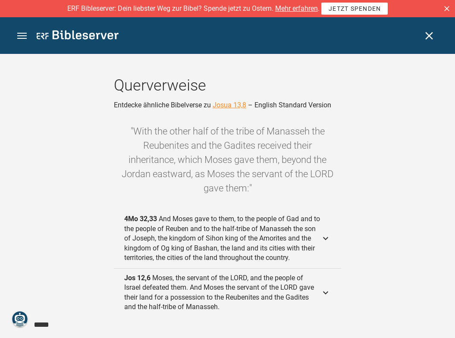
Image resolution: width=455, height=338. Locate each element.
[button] (446, 8)
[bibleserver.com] (78, 36)
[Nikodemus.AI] (20, 319)
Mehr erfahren (296, 8)
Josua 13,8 (229, 105)
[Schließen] (429, 35)
